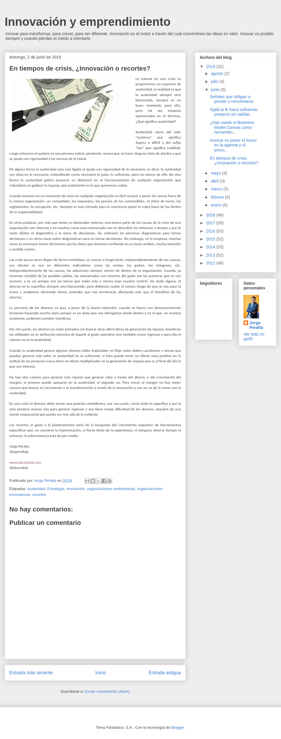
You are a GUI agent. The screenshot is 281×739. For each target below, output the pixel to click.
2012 (211, 263)
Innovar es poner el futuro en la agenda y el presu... (233, 145)
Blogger (177, 727)
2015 (211, 239)
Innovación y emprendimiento (88, 21)
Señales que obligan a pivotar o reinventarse (232, 99)
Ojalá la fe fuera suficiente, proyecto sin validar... (234, 112)
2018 (211, 215)
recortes (39, 494)
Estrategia (55, 489)
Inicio (100, 672)
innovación (75, 489)
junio (215, 89)
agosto (217, 73)
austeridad (36, 489)
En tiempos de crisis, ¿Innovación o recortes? (234, 160)
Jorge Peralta (256, 325)
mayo (216, 173)
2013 (211, 255)
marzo (217, 189)
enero (216, 205)
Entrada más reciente (31, 672)
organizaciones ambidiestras (111, 489)
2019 (211, 66)
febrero (218, 197)
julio (215, 81)
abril (215, 181)
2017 (211, 223)
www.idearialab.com (25, 462)
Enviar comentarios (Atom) (107, 691)
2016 (211, 231)
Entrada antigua (165, 672)
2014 (211, 247)
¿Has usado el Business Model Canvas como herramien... (232, 127)
